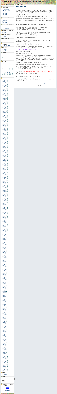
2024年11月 (4, 98)
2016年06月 (4, 229)
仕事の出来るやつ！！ (21, 6)
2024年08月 (4, 102)
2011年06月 (4, 296)
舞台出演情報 (4, 27)
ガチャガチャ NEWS (6, 41)
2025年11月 (4, 82)
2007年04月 (4, 361)
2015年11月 (4, 238)
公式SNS (3, 21)
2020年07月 (4, 165)
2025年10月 (4, 84)
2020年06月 (4, 167)
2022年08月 (4, 133)
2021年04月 (4, 154)
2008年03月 (4, 347)
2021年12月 (4, 143)
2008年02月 (4, 348)
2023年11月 (4, 113)
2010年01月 (4, 318)
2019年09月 (4, 178)
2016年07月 (4, 227)
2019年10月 (4, 177)
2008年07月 (4, 342)
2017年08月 (4, 211)
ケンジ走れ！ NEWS (6, 45)
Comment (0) (43, 83)
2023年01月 (4, 126)
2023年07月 (4, 119)
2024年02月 (4, 110)
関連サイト (4, 32)
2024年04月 (4, 107)
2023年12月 (4, 112)
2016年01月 (4, 235)
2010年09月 (4, 308)
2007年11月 (4, 352)
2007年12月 (4, 351)
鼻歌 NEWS (4, 36)
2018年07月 (4, 196)
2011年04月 (4, 299)
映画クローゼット (5, 15)
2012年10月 (4, 278)
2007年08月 (4, 356)
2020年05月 (4, 168)
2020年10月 (4, 161)
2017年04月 (4, 216)
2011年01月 (4, 303)
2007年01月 (4, 365)
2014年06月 (4, 256)
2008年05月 (4, 344)
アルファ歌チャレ (5, 22)
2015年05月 (4, 246)
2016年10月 (4, 224)
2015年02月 (4, 248)
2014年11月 (4, 251)
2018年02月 (4, 203)
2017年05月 (4, 215)
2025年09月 (4, 85)
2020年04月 (4, 169)
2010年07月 (4, 310)
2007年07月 (4, 357)
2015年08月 (4, 242)
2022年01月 (4, 142)
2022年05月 (4, 137)
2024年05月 (4, 106)
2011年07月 (4, 295)
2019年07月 (4, 181)
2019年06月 (4, 182)
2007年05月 (4, 360)
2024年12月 (4, 97)
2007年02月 (4, 364)
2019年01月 (4, 189)
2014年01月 (4, 261)
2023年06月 (4, 120)
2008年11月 (4, 336)
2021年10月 (4, 146)
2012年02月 (4, 287)
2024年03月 (4, 108)
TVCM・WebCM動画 (6, 10)
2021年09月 (4, 147)
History (3, 63)
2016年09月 (4, 225)
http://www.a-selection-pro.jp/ (7, 55)
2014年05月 (4, 257)
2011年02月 (4, 301)
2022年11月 (4, 129)
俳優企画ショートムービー (7, 20)
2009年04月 (4, 330)
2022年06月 (4, 135)
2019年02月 (4, 187)
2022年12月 (4, 128)
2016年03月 (4, 233)
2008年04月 (4, 345)
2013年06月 (4, 269)
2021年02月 (4, 156)
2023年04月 (4, 123)
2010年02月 (4, 317)
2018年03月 (4, 202)
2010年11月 (4, 305)
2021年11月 (4, 145)
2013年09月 (4, 265)
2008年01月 (4, 349)
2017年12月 (4, 205)
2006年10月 (4, 369)
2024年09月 (4, 101)
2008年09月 (4, 339)
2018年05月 (4, 199)
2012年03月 (4, 286)
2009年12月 (4, 319)
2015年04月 (4, 247)
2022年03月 (4, 139)
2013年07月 (4, 268)
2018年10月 (4, 193)
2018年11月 (4, 191)
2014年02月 (4, 260)
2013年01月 (4, 275)
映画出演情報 (4, 14)
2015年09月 (4, 240)
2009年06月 (4, 327)
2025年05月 (4, 90)
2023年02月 (4, 125)
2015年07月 (4, 243)
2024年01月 (4, 111)
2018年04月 (4, 200)
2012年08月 (4, 281)
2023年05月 (4, 121)
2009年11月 (4, 321)
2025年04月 (4, 91)
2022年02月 (4, 141)
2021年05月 (4, 152)
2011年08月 (4, 294)
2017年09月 (4, 209)
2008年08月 (4, 340)
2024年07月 (4, 103)
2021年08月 (4, 148)
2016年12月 (4, 221)
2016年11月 (4, 222)
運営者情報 (7, 390)
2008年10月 (4, 338)
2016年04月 (4, 231)
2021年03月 (4, 155)
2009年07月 (4, 326)
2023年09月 (4, 116)
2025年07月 (4, 88)
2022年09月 (4, 132)
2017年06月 (4, 213)
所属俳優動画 (4, 374)
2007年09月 (4, 354)
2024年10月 (4, 99)
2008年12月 (4, 335)
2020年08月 (4, 164)
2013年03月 (4, 273)
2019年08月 (4, 180)
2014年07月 (4, 255)
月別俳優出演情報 (5, 9)
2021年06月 (4, 151)
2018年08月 (4, 195)
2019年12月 (4, 174)
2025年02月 (4, 94)
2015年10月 (4, 239)
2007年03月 (4, 362)
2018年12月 (4, 190)
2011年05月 (4, 297)
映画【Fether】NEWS (6, 50)
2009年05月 (4, 329)
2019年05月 (4, 183)
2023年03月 (4, 124)
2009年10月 (4, 322)
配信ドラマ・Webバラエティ (7, 12)
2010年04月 (4, 314)
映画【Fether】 (4, 49)
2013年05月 (4, 270)
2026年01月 (4, 80)
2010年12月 (4, 304)
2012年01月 (4, 288)
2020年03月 (4, 170)
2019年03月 (4, 186)
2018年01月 (4, 204)
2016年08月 (4, 226)
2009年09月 (4, 323)
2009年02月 (4, 332)
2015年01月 (4, 250)
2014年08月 (4, 253)
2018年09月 (4, 194)
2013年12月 (4, 262)
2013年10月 (4, 264)
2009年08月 (4, 325)
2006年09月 (4, 370)
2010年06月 (4, 312)
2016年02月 (4, 234)
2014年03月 (4, 259)
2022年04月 (4, 138)
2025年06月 (4, 89)
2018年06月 (4, 198)
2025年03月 (4, 93)
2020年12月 (4, 159)
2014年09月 (4, 252)
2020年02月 (4, 172)
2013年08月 (4, 266)
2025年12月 (4, 81)
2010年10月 (4, 307)
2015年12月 (4, 237)
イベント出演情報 (5, 28)
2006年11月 (4, 367)
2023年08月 (4, 117)
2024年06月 (4, 104)
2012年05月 (4, 285)
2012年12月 (4, 277)
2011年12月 (4, 290)
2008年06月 (4, 343)
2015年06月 (4, 244)
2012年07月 (4, 282)
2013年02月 (4, 274)
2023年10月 (4, 115)
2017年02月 (4, 218)
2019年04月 (4, 185)
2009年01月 (4, 334)
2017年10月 (4, 208)
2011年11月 (4, 291)
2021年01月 (4, 158)
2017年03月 (4, 217)
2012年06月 (4, 283)
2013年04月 (4, 272)
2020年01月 (4, 173)
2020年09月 (4, 163)
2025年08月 (4, 86)
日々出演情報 (4, 13)
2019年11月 (4, 176)
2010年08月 (4, 309)
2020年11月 (4, 160)
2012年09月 (4, 279)
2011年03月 (4, 300)
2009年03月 (4, 331)
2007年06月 (4, 358)
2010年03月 (4, 316)
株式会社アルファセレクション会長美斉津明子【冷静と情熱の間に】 (24, 1)
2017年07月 (4, 212)
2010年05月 (4, 313)
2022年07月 (4, 134)
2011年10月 (4, 292)
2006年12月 (4, 366)
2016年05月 (4, 230)
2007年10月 (4, 353)
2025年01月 (4, 95)
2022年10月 (4, 130)
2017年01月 (4, 220)
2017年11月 (4, 207)
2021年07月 (4, 150)
